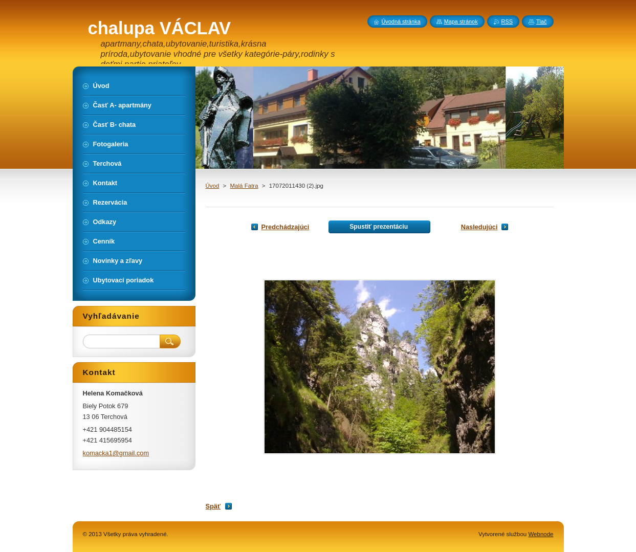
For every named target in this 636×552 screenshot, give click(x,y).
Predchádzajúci (285, 227)
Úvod (213, 186)
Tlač (541, 21)
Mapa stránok (461, 21)
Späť (213, 506)
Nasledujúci (479, 227)
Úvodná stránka (401, 21)
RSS (507, 21)
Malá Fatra (244, 186)
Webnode (540, 534)
